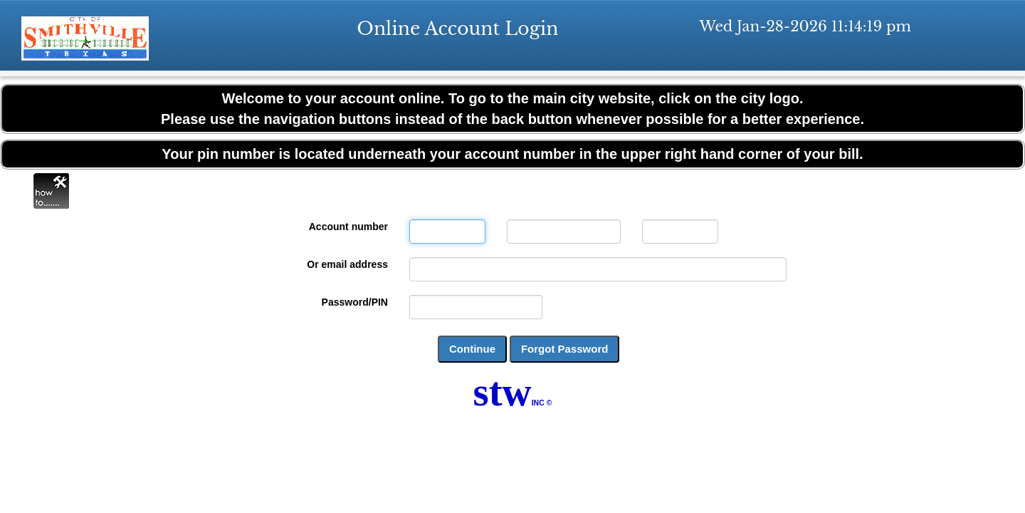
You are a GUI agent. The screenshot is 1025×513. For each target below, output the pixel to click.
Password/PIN (355, 302)
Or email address (347, 264)
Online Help (51, 191)
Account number (348, 226)
